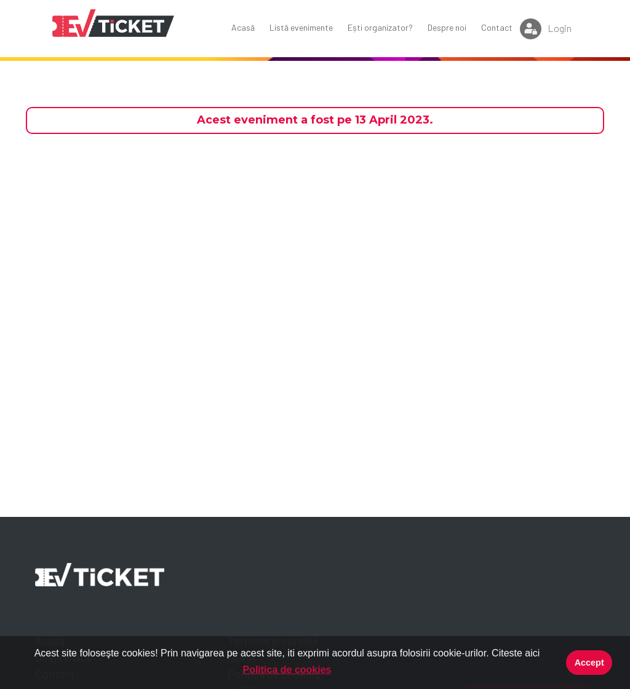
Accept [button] (589, 662)
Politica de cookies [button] (286, 669)
